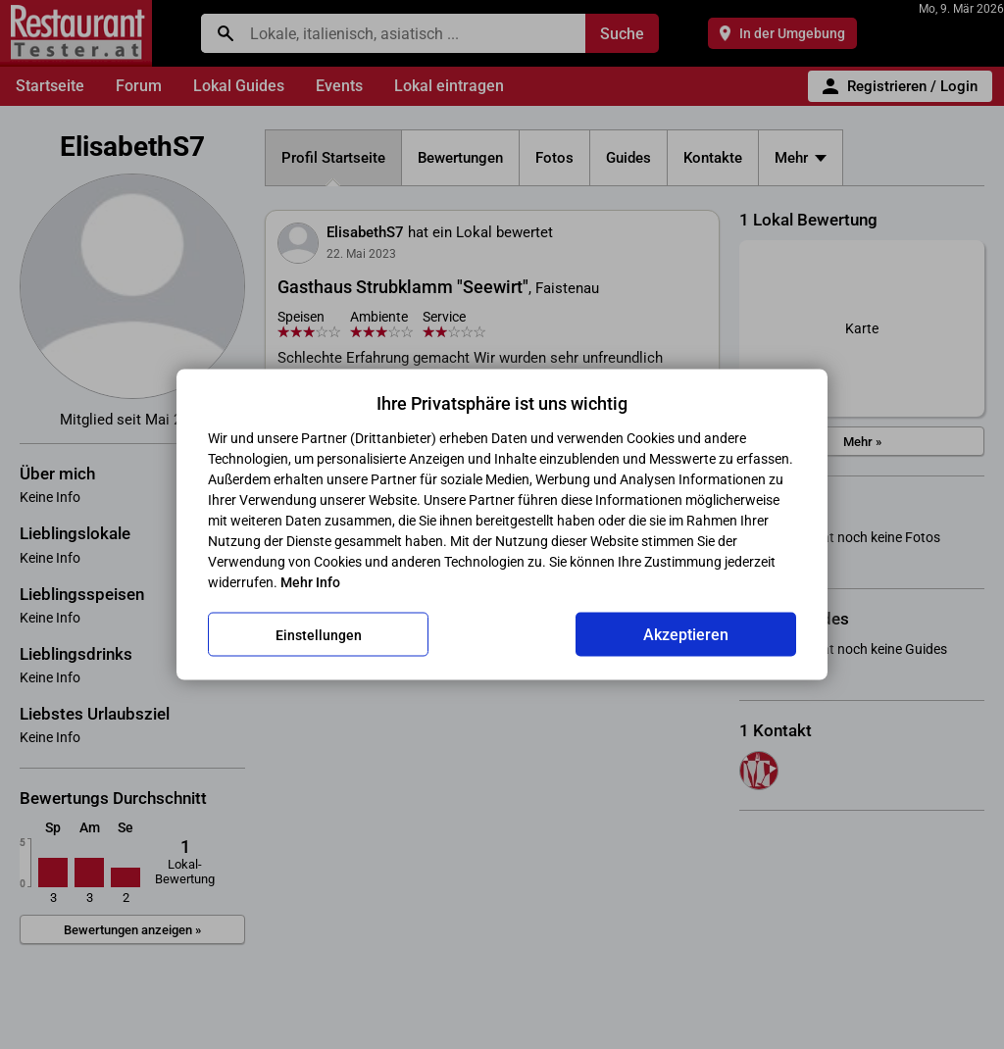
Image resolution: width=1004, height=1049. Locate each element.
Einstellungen (319, 634)
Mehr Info (310, 582)
